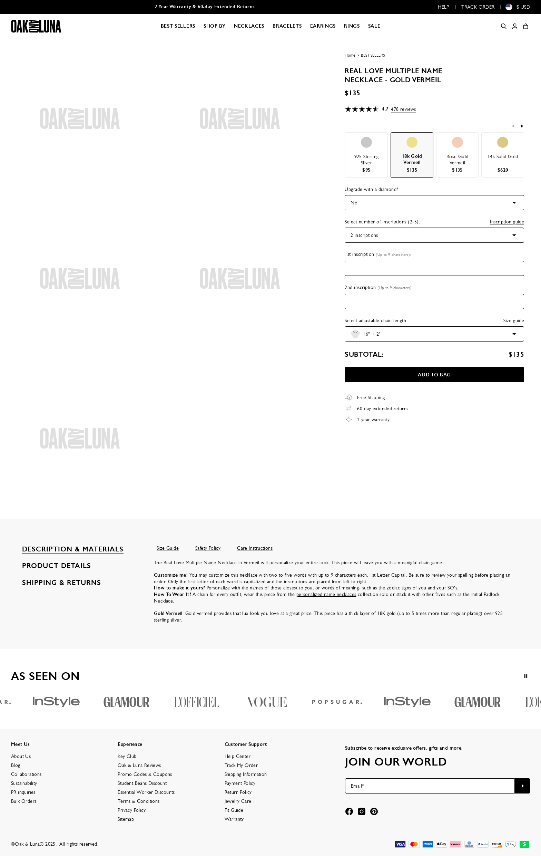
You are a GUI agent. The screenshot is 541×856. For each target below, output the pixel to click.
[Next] (521, 126)
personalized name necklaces (326, 594)
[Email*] (430, 786)
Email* (357, 786)
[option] (366, 155)
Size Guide (168, 548)
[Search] (504, 26)
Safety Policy (207, 548)
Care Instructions (255, 548)
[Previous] (513, 126)
